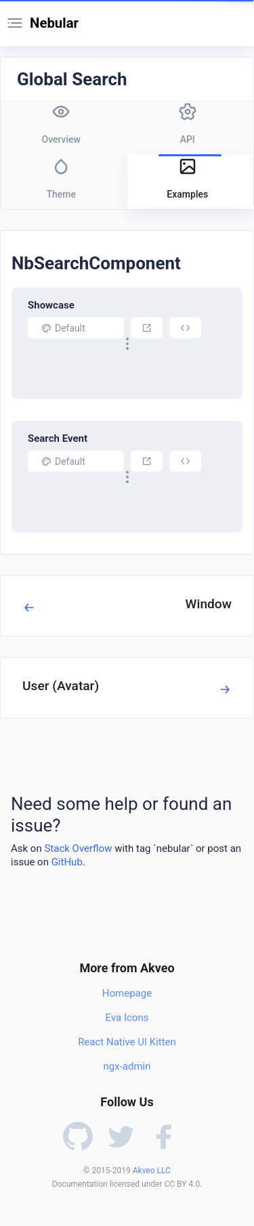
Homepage (127, 993)
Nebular (54, 23)
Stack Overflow (78, 848)
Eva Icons (127, 1018)
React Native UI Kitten (127, 1042)
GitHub (67, 862)
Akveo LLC (152, 1170)
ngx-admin (126, 1066)
